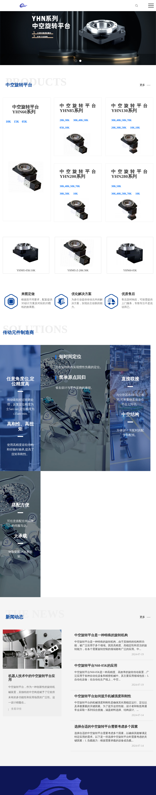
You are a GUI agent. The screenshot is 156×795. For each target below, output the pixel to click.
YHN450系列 (106, 739)
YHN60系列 (10, 739)
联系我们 (123, 739)
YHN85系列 (28, 739)
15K (16, 121)
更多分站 (138, 739)
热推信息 (114, 787)
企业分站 (125, 787)
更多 (142, 85)
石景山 (71, 748)
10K (8, 121)
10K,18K (135, 127)
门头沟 (95, 748)
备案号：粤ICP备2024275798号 (91, 788)
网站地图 (135, 787)
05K (24, 121)
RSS (144, 787)
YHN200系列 (66, 739)
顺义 (128, 748)
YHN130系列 (47, 739)
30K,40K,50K (80, 120)
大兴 (149, 748)
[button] (76, 61)
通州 (117, 748)
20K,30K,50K (118, 127)
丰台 (58, 748)
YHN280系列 (86, 739)
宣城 (3, 748)
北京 (15, 748)
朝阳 (48, 748)
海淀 (82, 748)
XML (149, 787)
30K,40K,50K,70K (121, 120)
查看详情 (16, 582)
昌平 (139, 748)
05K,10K (64, 127)
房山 (107, 748)
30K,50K (64, 193)
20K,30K (64, 120)
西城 (37, 748)
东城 (26, 748)
